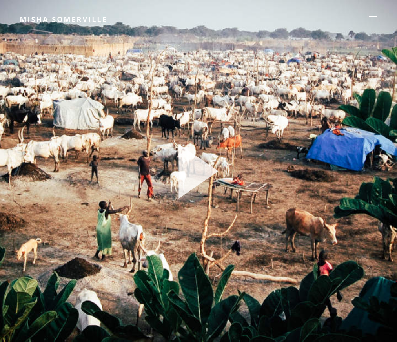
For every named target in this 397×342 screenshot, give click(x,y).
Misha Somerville (65, 20)
